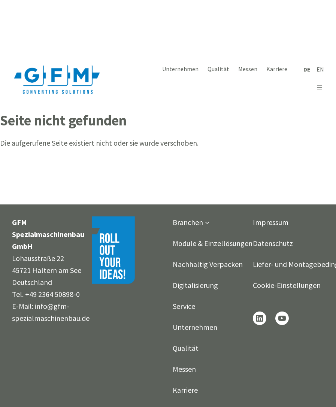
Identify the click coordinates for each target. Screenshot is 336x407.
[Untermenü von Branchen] (207, 222)
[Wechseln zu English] (320, 69)
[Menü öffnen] (319, 87)
